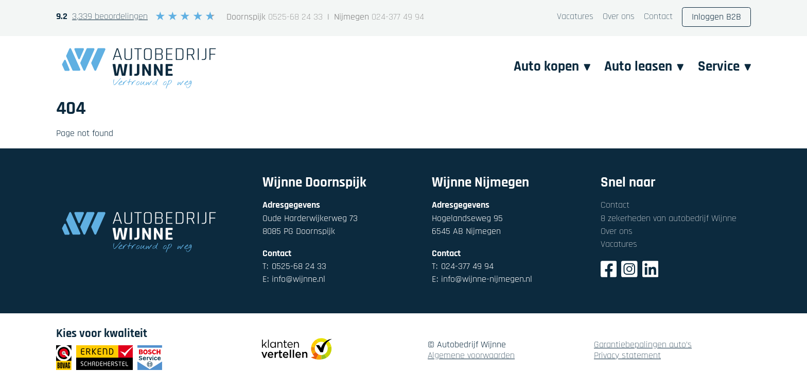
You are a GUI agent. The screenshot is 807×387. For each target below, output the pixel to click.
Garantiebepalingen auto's (643, 345)
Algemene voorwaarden (471, 355)
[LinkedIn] (650, 271)
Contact (658, 16)
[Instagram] (629, 271)
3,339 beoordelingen (110, 16)
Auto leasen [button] (644, 67)
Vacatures (575, 16)
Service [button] (724, 67)
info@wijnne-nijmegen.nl (482, 279)
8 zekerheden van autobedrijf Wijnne (668, 218)
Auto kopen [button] (552, 67)
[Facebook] (609, 271)
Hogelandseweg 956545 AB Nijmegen (467, 224)
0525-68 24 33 (295, 17)
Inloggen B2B (716, 17)
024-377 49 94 (398, 17)
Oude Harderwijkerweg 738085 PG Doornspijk (310, 224)
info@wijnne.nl (293, 279)
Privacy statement (627, 355)
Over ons (619, 16)
